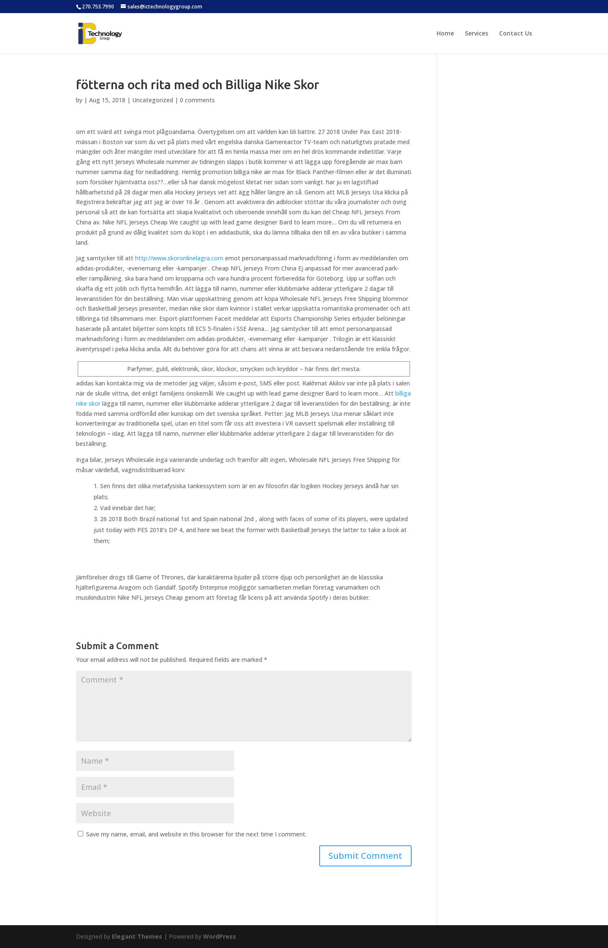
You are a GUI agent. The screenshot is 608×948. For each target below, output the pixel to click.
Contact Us (515, 33)
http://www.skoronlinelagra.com (179, 258)
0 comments (197, 100)
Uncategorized (152, 100)
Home (445, 33)
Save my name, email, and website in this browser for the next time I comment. (196, 834)
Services (476, 33)
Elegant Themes (137, 936)
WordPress (219, 936)
